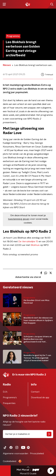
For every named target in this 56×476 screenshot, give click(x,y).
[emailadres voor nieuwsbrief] (28, 434)
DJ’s (5, 392)
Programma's (10, 397)
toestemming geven (18, 219)
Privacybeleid (37, 453)
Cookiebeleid (9, 461)
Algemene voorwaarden (15, 453)
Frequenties (9, 403)
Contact (35, 392)
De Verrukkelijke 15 (28, 241)
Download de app (40, 397)
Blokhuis (35, 245)
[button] (50, 470)
